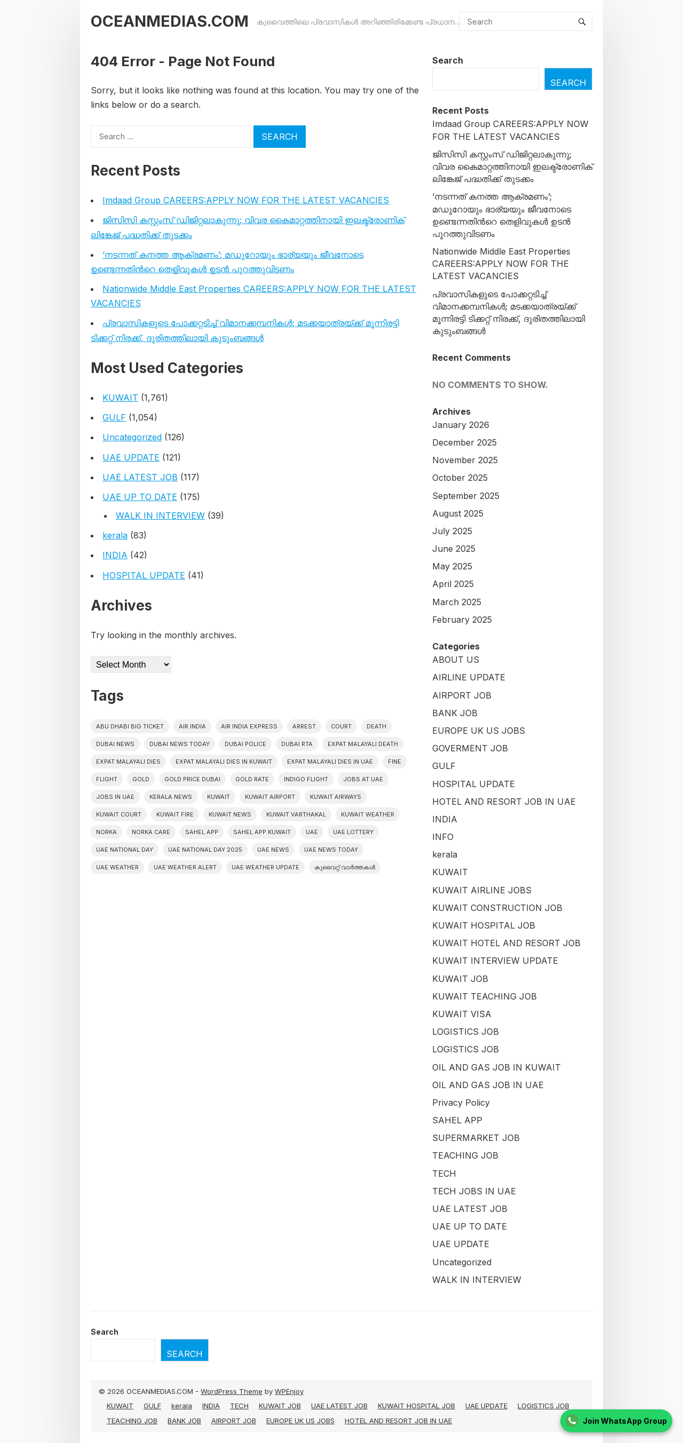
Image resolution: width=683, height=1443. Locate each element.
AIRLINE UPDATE (468, 677)
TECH (444, 1173)
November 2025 (465, 460)
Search (447, 60)
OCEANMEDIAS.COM (170, 21)
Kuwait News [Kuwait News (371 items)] (230, 814)
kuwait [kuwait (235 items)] (218, 796)
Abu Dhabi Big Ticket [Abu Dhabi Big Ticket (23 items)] (130, 726)
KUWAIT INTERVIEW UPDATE (495, 960)
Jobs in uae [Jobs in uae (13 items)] (115, 796)
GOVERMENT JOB (470, 748)
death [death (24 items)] (376, 726)
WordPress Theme (232, 1391)
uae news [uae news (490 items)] (273, 849)
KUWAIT (120, 397)
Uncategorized (132, 437)
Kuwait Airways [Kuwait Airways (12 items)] (335, 796)
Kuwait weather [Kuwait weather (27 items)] (367, 814)
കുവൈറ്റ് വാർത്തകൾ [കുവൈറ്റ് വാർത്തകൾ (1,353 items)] (344, 867)
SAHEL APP (457, 1120)
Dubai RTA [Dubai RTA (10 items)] (297, 744)
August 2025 (457, 513)
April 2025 (453, 583)
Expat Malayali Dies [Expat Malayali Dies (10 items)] (128, 761)
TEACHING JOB (465, 1155)
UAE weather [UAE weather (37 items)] (117, 867)
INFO (443, 836)
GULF (114, 417)
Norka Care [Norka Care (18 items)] (151, 832)
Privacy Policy (461, 1102)
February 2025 (462, 619)
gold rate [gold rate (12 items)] (252, 779)
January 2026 (460, 424)
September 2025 (465, 495)
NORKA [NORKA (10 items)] (106, 832)
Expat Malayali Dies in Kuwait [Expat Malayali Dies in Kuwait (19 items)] (224, 761)
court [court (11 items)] (341, 726)
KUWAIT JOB (460, 978)
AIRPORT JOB (461, 695)
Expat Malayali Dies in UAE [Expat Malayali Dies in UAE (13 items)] (330, 761)
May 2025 (452, 566)
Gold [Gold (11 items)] (140, 779)
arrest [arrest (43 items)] (304, 726)
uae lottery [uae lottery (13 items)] (353, 832)
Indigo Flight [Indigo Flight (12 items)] (306, 779)
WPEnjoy (289, 1391)
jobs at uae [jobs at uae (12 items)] (363, 779)
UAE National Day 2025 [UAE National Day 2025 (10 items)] (205, 849)
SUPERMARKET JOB (476, 1137)
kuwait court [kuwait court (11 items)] (118, 814)
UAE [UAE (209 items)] (312, 832)
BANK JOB (455, 713)
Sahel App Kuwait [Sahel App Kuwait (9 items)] (262, 832)
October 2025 (460, 477)
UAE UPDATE (131, 457)
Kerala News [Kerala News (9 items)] (170, 796)
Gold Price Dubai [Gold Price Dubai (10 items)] (192, 779)
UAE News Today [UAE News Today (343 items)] (331, 849)
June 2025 (453, 548)
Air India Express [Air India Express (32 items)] (249, 726)
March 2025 (456, 602)
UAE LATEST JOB (140, 477)
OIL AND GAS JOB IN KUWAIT (496, 1067)
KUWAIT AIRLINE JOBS (481, 890)
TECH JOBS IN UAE (474, 1191)
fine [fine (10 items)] (394, 761)
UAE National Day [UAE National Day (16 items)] (124, 849)
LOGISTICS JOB (465, 1031)
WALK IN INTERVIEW (160, 515)
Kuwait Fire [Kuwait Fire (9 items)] (175, 814)
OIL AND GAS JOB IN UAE (488, 1085)
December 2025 (464, 442)
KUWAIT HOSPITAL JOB (483, 925)
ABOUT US (455, 659)
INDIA (115, 555)
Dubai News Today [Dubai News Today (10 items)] (179, 744)
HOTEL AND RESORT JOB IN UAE (504, 801)
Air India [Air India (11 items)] (192, 726)
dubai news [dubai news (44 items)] (115, 744)
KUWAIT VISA (461, 1014)
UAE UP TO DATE (139, 496)
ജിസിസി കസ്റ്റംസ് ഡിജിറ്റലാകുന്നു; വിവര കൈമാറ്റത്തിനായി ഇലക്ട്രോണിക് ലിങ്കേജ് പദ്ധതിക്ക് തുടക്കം (512, 166)
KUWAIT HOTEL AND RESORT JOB (506, 943)
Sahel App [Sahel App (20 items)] (201, 832)
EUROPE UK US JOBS (478, 730)
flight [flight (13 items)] (106, 779)
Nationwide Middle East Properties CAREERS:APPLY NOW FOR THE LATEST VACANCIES (501, 263)
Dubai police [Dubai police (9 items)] (245, 744)
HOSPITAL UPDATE (143, 575)
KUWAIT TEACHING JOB (484, 996)
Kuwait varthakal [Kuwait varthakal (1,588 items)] (296, 814)
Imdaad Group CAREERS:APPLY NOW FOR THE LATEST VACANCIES (245, 200)
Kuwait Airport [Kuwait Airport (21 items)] (270, 796)
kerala (115, 535)
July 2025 (452, 531)
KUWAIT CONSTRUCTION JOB (497, 907)
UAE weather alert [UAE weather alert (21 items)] (185, 867)
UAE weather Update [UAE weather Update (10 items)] (265, 867)
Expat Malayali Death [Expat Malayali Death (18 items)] (363, 744)
